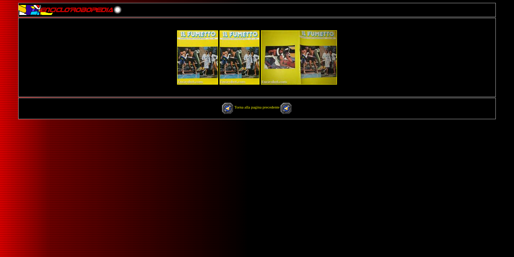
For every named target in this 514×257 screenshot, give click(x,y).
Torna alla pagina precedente (258, 107)
